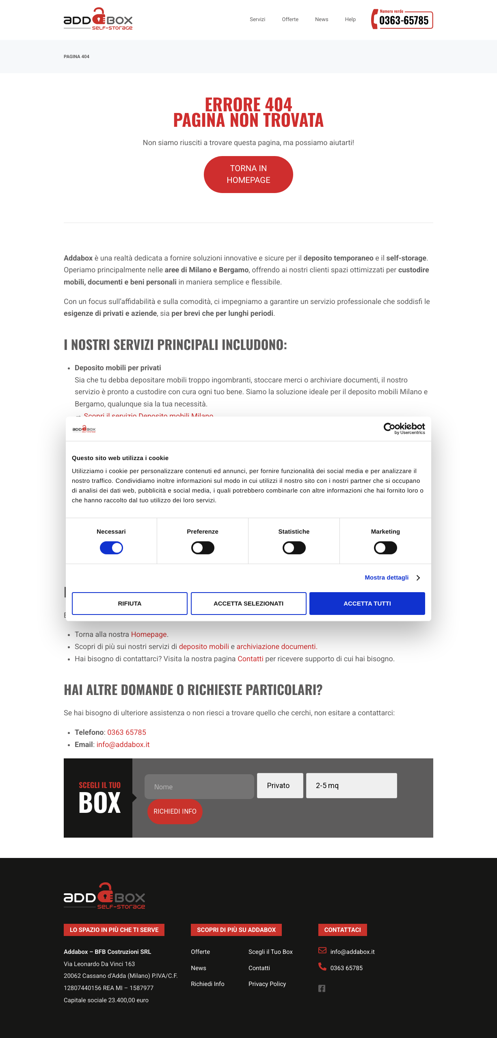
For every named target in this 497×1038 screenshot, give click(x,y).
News (198, 941)
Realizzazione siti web (240, 1024)
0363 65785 (347, 941)
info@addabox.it (353, 925)
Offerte (200, 925)
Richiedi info (389, 784)
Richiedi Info (208, 958)
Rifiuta (129, 603)
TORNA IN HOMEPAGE (248, 174)
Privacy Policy (267, 958)
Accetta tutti (367, 603)
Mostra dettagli (386, 577)
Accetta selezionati (248, 603)
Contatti (259, 941)
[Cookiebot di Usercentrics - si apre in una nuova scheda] (389, 429)
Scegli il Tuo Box (270, 925)
